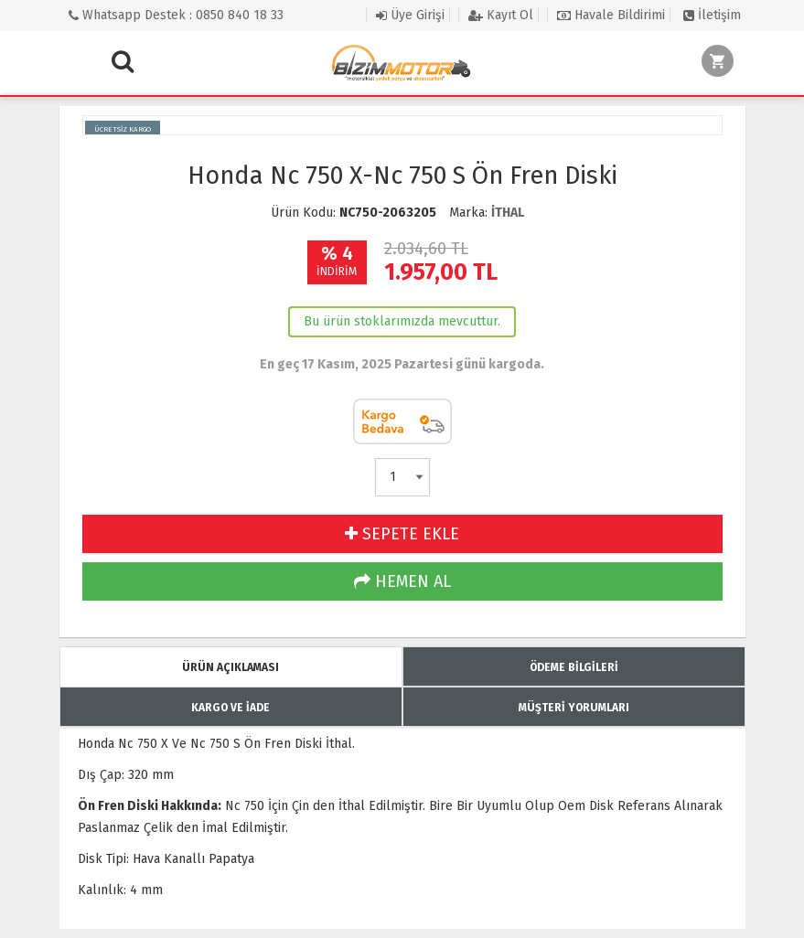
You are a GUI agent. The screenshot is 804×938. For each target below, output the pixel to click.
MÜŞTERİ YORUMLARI (574, 707)
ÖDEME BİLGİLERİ (574, 667)
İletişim (712, 15)
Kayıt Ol (500, 15)
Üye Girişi (410, 15)
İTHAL (507, 212)
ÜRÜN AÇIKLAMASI (230, 667)
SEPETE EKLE (402, 534)
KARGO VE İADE (230, 707)
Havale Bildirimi (611, 15)
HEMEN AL (402, 581)
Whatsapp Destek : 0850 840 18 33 (176, 15)
